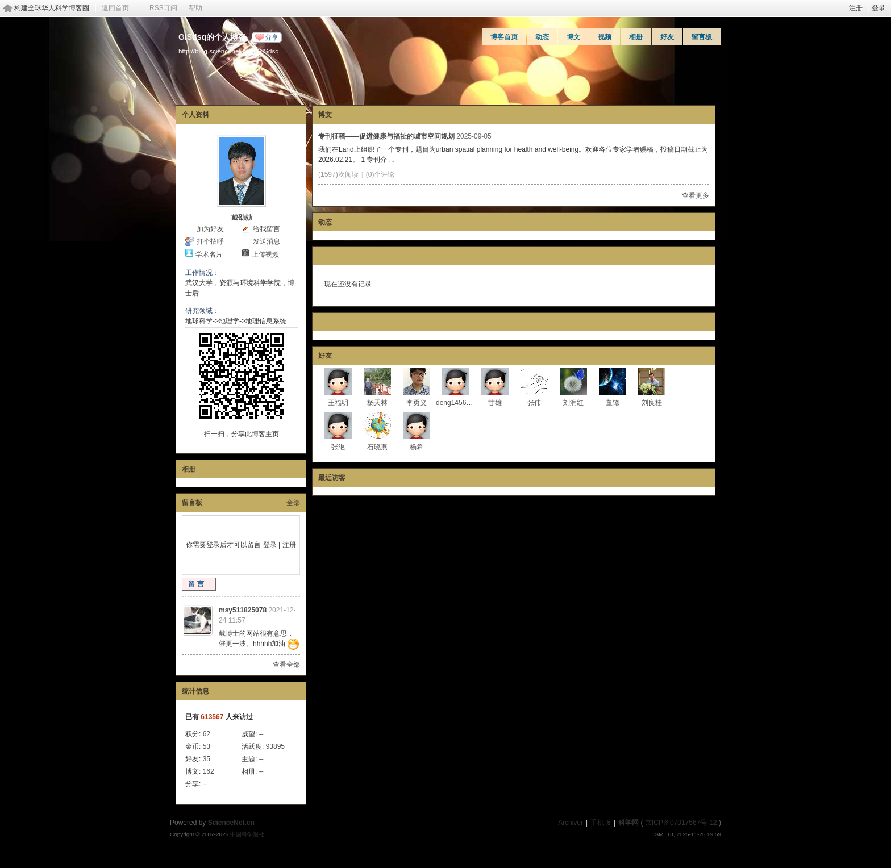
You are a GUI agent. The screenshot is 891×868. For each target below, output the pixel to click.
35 (206, 759)
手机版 (600, 823)
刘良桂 (652, 403)
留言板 (702, 37)
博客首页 (504, 37)
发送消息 (266, 241)
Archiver (570, 823)
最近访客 (331, 478)
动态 (542, 37)
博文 (573, 37)
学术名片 (209, 254)
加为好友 (210, 229)
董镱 (612, 403)
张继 (338, 447)
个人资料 (195, 115)
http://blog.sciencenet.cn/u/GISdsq (228, 51)
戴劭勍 (241, 218)
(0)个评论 (380, 174)
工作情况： (202, 273)
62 (206, 734)
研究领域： (202, 311)
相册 (636, 37)
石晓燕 (377, 447)
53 (206, 746)
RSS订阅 (163, 8)
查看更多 (695, 195)
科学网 (628, 823)
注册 (856, 8)
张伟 (534, 403)
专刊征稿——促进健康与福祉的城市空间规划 (386, 136)
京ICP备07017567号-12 (681, 823)
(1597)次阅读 (338, 174)
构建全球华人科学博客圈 (51, 8)
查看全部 (286, 665)
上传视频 (265, 254)
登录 (878, 8)
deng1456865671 (462, 403)
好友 (667, 37)
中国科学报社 (247, 834)
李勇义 (416, 403)
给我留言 (266, 229)
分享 (271, 37)
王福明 (338, 403)
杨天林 (377, 403)
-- (261, 734)
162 (208, 771)
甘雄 (495, 403)
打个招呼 (210, 241)
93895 (275, 746)
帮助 (195, 8)
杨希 (416, 447)
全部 (293, 503)
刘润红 (573, 403)
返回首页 (115, 8)
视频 (604, 37)
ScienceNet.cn (231, 823)
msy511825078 (243, 610)
